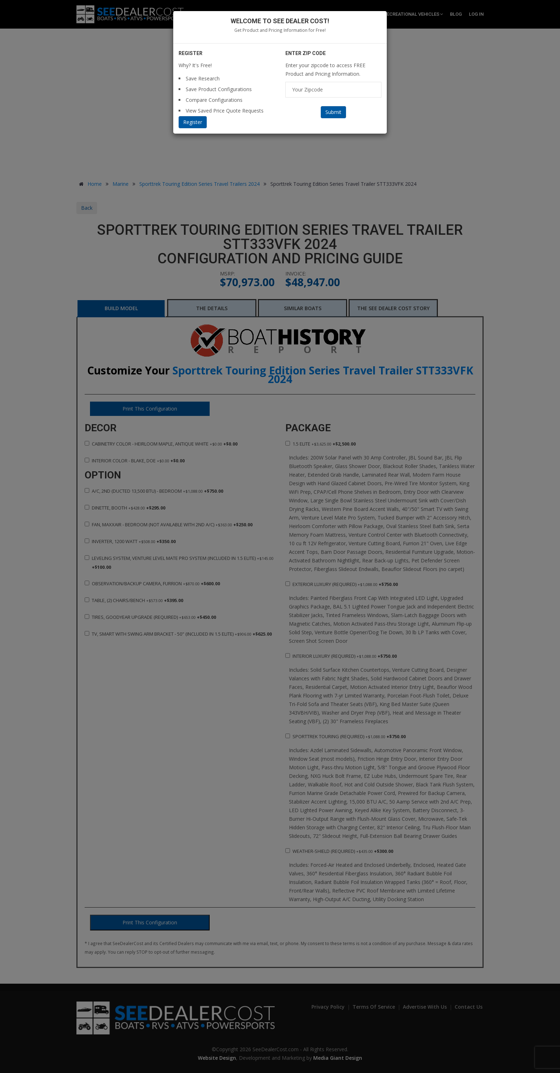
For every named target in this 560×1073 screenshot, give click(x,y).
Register (192, 122)
